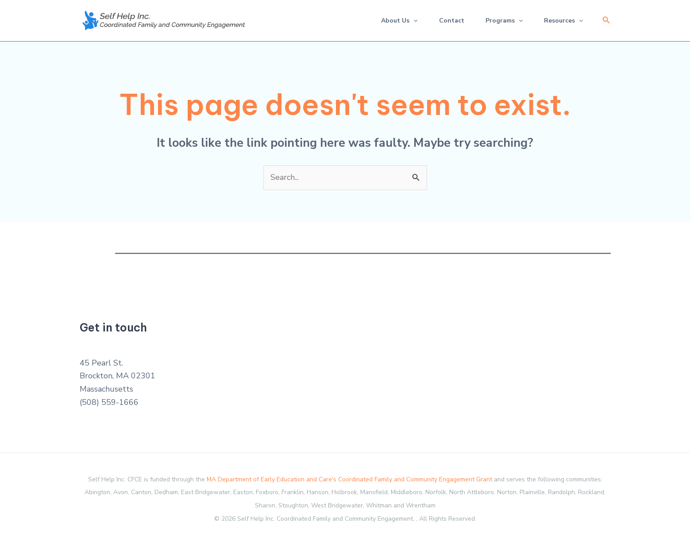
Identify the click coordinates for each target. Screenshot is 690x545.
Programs (504, 20)
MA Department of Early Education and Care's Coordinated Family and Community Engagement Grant (349, 479)
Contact (451, 20)
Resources (563, 20)
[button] (606, 21)
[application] (413, 20)
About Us (399, 20)
